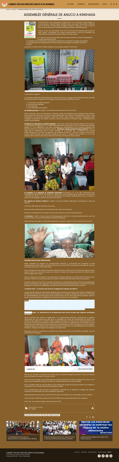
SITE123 (15, 456)
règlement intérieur (54, 415)
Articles (14, 9)
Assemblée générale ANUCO (33, 415)
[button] (111, 4)
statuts (45, 415)
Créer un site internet (24, 456)
